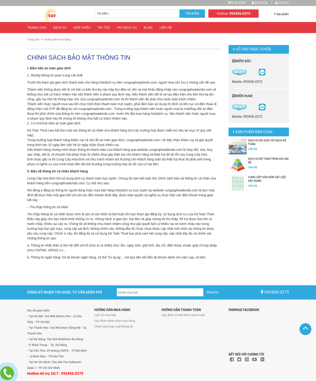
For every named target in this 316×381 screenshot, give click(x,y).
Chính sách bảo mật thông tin (113, 326)
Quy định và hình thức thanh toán (183, 315)
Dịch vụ (60, 27)
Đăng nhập (260, 2)
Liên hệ (165, 27)
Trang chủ (36, 27)
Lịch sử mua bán (105, 315)
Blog (148, 27)
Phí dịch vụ (127, 27)
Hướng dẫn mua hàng (57, 39)
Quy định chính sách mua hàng (114, 320)
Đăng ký (282, 2)
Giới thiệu (81, 27)
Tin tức (103, 27)
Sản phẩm (238, 2)
